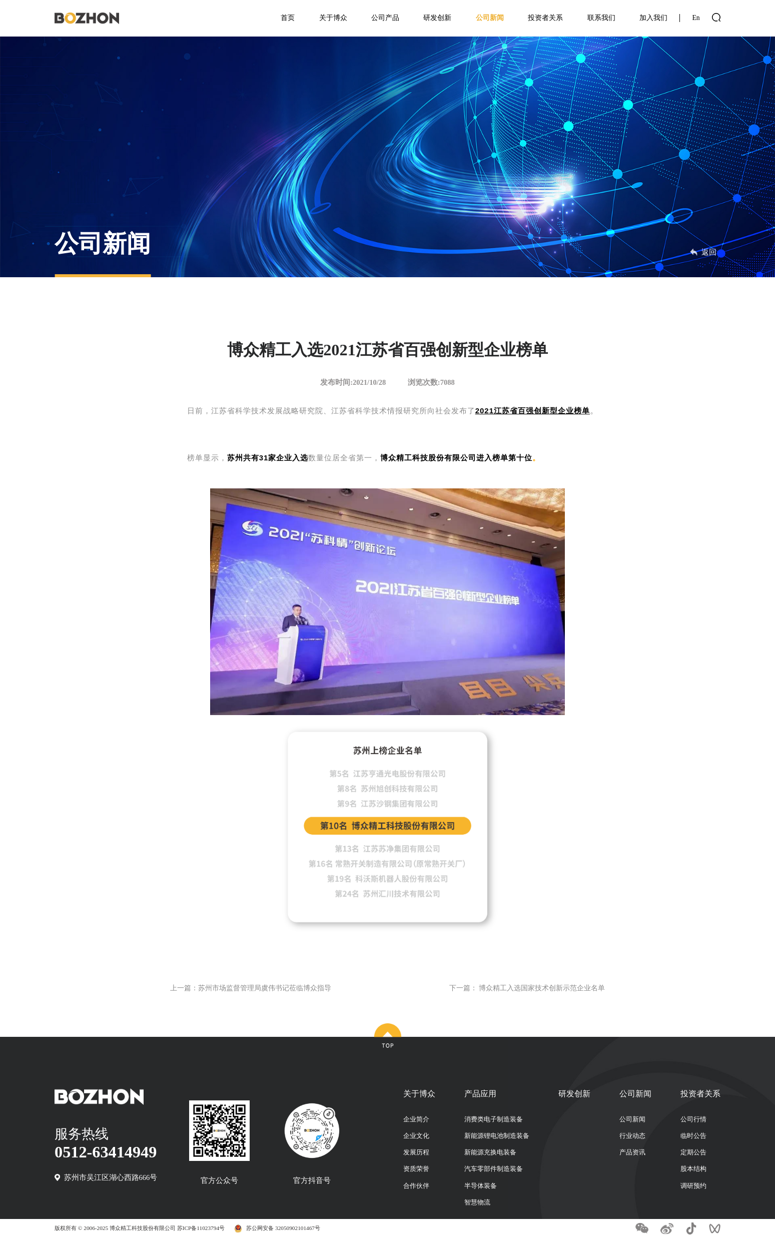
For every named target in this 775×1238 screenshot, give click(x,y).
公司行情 (693, 1119)
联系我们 (601, 18)
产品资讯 (632, 1152)
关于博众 (333, 18)
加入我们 (653, 18)
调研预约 (693, 1185)
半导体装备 (480, 1185)
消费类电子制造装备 (493, 1119)
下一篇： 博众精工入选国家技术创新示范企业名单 (521, 988)
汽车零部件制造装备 (493, 1168)
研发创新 (437, 18)
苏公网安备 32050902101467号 (283, 1228)
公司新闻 (490, 18)
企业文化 (416, 1135)
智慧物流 (477, 1202)
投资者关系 (545, 18)
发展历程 (416, 1152)
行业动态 (632, 1135)
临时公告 (693, 1135)
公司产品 (385, 18)
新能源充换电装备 (490, 1152)
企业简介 (416, 1119)
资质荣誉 (416, 1168)
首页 (288, 18)
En (695, 18)
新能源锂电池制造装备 (496, 1135)
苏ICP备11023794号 (201, 1228)
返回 (703, 252)
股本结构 (693, 1168)
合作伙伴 (416, 1185)
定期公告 (693, 1152)
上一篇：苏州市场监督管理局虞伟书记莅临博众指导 (256, 988)
